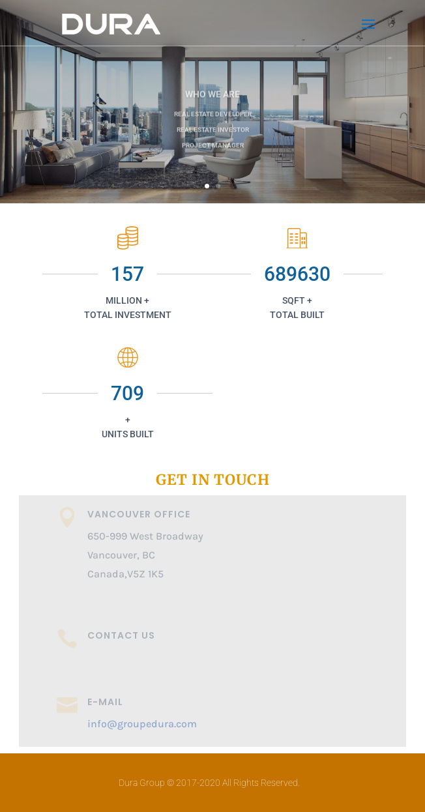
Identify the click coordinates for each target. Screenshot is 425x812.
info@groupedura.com (142, 724)
